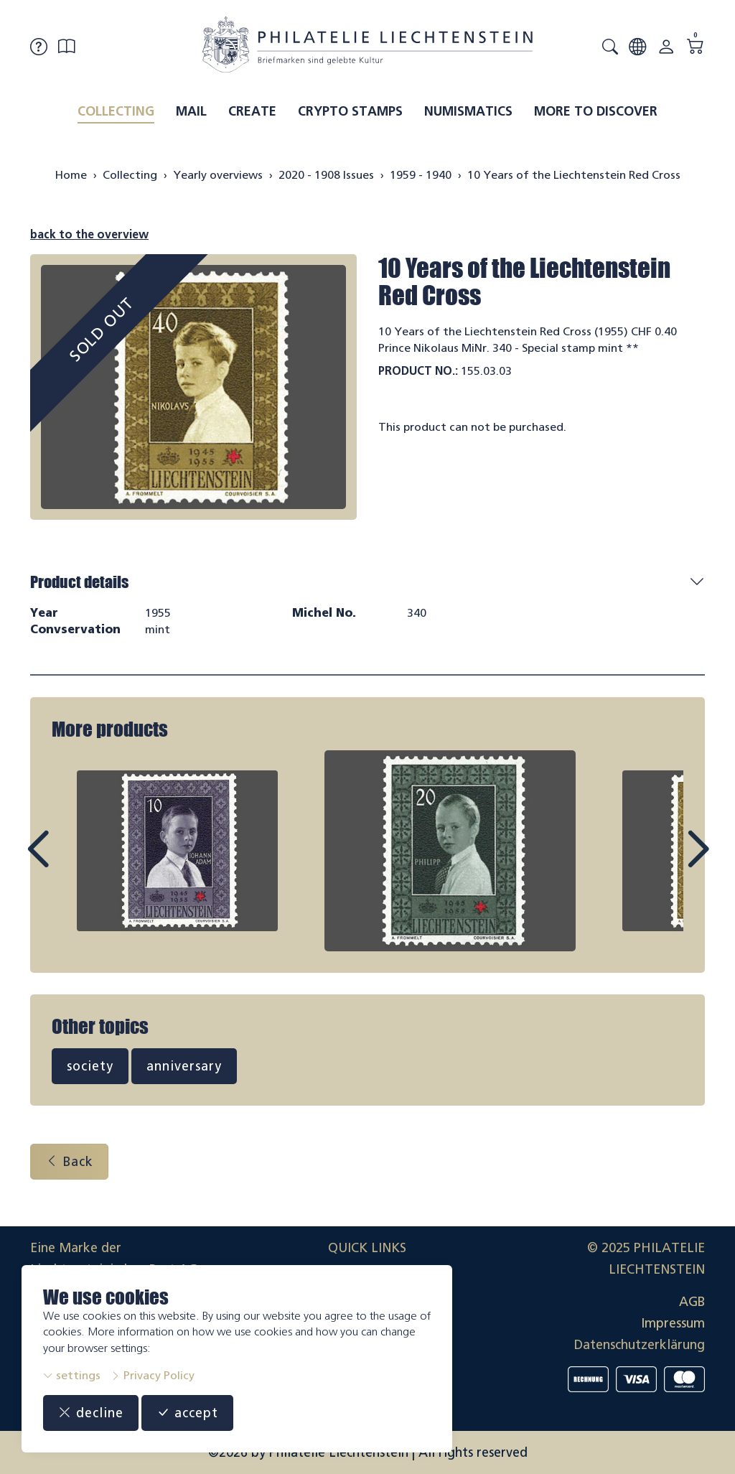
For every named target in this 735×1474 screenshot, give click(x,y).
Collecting (116, 111)
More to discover (595, 111)
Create (252, 111)
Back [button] (69, 1162)
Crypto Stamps (350, 111)
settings (71, 1375)
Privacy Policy (153, 1375)
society (90, 1066)
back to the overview (89, 234)
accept (187, 1413)
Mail (191, 111)
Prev (70, 862)
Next (664, 862)
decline (90, 1413)
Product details (79, 582)
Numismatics (468, 111)
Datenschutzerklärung (639, 1345)
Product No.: (418, 371)
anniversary (184, 1066)
